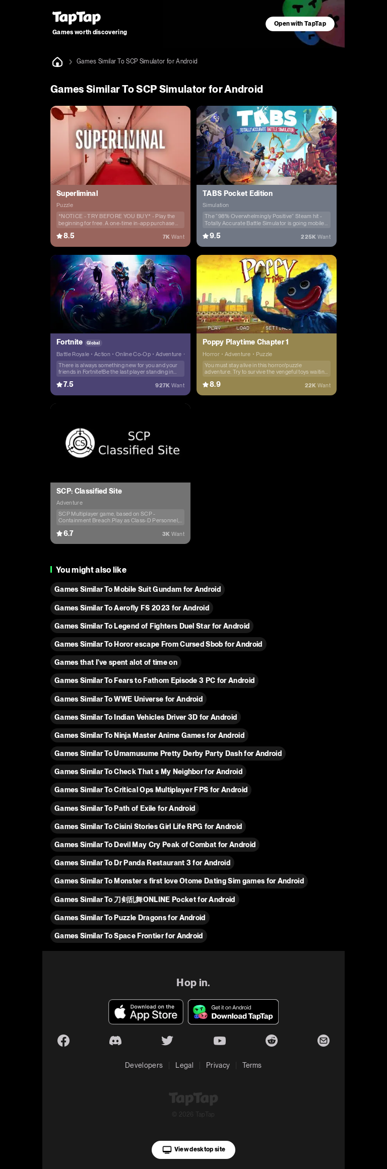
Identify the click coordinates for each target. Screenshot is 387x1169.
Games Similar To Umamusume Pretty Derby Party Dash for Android (168, 753)
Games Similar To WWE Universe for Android (128, 699)
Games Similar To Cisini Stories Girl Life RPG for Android (148, 826)
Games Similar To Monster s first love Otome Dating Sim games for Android (179, 881)
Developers (144, 1065)
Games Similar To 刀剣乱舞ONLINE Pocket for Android (144, 900)
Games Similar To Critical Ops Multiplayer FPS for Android (150, 790)
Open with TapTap (300, 23)
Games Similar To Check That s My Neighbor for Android (148, 772)
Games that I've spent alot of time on (115, 662)
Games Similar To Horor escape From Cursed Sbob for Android (158, 644)
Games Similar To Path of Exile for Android (124, 808)
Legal (184, 1065)
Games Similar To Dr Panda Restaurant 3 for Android (142, 863)
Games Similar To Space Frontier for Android (128, 936)
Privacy (218, 1065)
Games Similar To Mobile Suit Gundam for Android (137, 589)
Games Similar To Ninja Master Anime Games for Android (149, 735)
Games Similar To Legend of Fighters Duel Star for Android (151, 626)
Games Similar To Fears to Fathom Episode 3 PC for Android (154, 680)
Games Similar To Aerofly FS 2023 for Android (131, 608)
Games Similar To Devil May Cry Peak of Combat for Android (154, 845)
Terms (252, 1065)
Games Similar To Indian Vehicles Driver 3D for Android (145, 717)
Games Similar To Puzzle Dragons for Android (130, 918)
